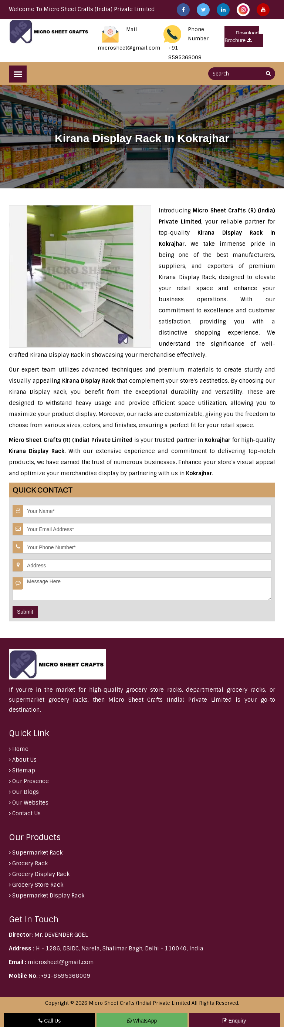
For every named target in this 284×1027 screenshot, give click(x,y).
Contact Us (25, 813)
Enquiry (234, 1021)
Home (18, 749)
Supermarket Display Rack (46, 895)
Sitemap (22, 770)
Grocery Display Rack (39, 874)
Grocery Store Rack (36, 885)
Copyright (57, 1003)
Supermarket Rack (35, 852)
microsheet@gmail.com (129, 47)
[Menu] (18, 74)
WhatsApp (142, 1021)
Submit (25, 612)
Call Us (49, 1021)
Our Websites (28, 802)
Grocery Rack (28, 863)
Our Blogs (24, 792)
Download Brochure (241, 36)
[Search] (268, 73)
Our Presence (29, 781)
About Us (23, 759)
